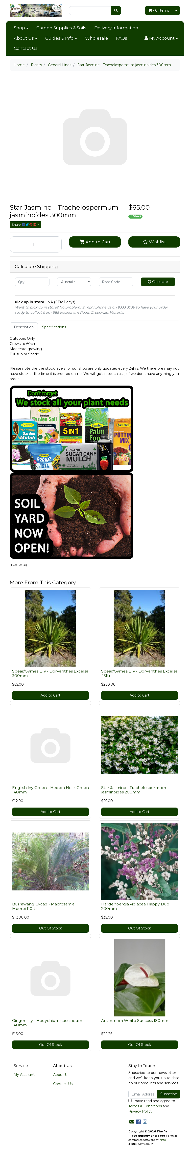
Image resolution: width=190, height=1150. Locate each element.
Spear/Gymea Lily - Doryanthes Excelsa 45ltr (139, 673)
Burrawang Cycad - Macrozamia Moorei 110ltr (43, 906)
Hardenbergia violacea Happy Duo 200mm (135, 906)
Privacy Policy (140, 1111)
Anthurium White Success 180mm (134, 1020)
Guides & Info (59, 38)
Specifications (54, 327)
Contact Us (26, 48)
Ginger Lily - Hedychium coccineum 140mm (47, 1023)
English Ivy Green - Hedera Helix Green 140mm (50, 790)
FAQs (121, 38)
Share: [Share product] (24, 224)
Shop (19, 27)
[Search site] (116, 10)
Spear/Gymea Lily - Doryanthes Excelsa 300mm (50, 673)
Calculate (158, 282)
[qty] (32, 282)
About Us (24, 38)
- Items (158, 10)
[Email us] (131, 1122)
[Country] (74, 282)
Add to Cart (95, 241)
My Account (24, 1074)
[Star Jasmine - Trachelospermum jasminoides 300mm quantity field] (36, 244)
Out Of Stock (50, 928)
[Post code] (116, 282)
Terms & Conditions (145, 1106)
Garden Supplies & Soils (61, 27)
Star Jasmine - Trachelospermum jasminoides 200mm (133, 790)
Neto (163, 1140)
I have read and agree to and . (151, 1106)
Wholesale (96, 38)
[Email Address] (142, 1094)
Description (24, 327)
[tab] (24, 327)
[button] (161, 38)
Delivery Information (116, 27)
